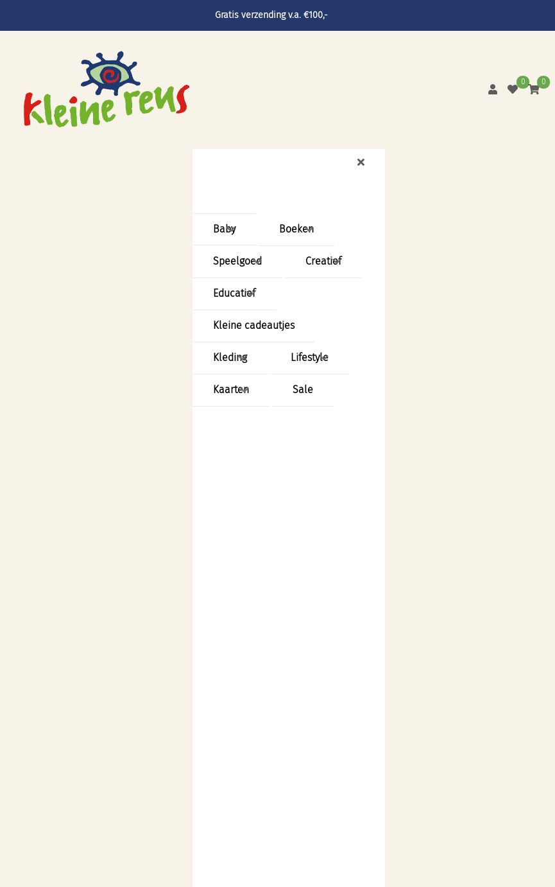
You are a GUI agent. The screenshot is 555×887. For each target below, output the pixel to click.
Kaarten (231, 389)
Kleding (230, 357)
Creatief (323, 261)
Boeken (296, 229)
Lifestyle (310, 357)
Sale (303, 389)
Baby (224, 229)
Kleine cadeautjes (254, 325)
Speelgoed (237, 261)
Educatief (234, 293)
